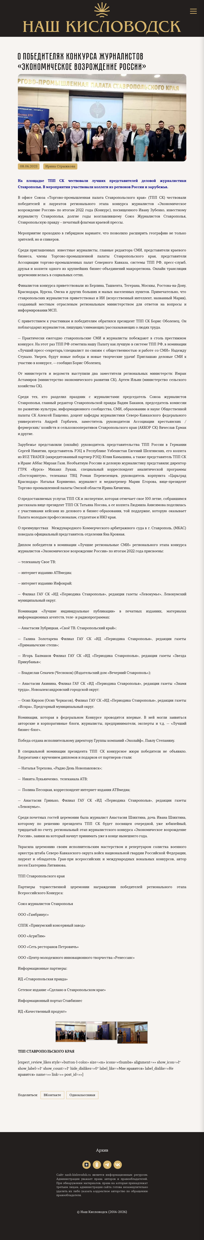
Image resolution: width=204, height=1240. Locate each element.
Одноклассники (82, 1095)
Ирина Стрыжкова (60, 166)
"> (86, 1165)
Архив (102, 1150)
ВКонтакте (52, 1095)
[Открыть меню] (193, 11)
